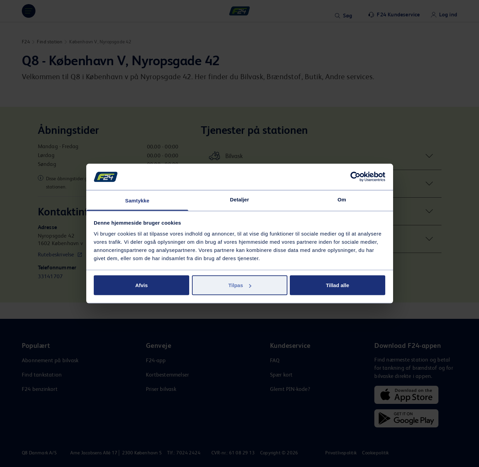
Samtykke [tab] (137, 200)
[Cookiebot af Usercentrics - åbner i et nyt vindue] (355, 177)
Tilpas (239, 285)
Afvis (141, 285)
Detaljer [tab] (239, 199)
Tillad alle (337, 285)
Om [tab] (342, 199)
